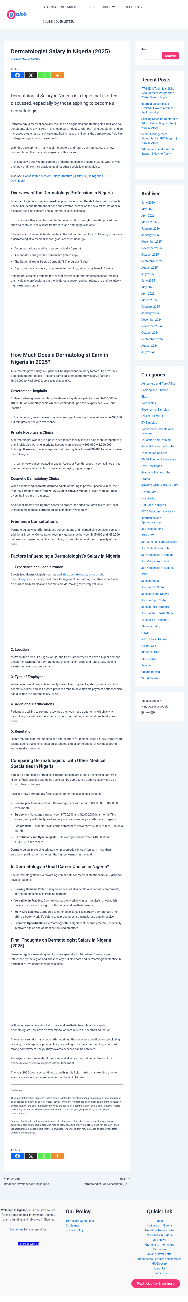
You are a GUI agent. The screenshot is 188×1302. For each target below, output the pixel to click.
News (144, 620)
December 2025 (151, 229)
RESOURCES (131, 8)
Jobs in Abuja (150, 568)
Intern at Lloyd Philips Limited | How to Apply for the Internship (157, 96)
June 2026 (148, 190)
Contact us (16, 1217)
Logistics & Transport (155, 607)
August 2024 (149, 333)
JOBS (92, 8)
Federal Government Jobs (157, 434)
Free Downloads (151, 453)
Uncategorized (150, 659)
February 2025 (150, 294)
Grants (145, 466)
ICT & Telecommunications (158, 499)
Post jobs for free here (156, 1271)
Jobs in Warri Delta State (157, 601)
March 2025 (149, 288)
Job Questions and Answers (159, 529)
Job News (159, 1227)
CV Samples (149, 410)
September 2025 (152, 249)
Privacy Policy (75, 1218)
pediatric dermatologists (72, 562)
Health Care (148, 479)
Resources (160, 1237)
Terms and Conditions (80, 1208)
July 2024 (147, 340)
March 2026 (149, 210)
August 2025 (149, 255)
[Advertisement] (67, 305)
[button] (81, 8)
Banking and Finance (154, 378)
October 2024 (150, 320)
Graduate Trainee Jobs (155, 460)
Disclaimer (72, 1213)
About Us (159, 1256)
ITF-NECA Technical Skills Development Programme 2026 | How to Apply (157, 81)
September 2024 (152, 327)
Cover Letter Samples (155, 397)
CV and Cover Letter (159, 1241)
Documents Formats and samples (159, 1246)
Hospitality (148, 486)
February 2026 (150, 216)
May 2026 (147, 197)
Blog (144, 384)
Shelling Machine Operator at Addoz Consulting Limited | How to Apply (159, 111)
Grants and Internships (159, 1232)
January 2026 (150, 223)
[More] (57, 63)
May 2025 (147, 275)
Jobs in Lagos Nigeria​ (155, 581)
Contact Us (160, 1261)
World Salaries (150, 666)
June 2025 (148, 268)
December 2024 (151, 307)
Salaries (146, 653)
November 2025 (151, 236)
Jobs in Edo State (152, 575)
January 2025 (150, 301)
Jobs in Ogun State (153, 588)
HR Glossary (160, 1251)
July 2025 (147, 262)
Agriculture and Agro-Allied (158, 371)
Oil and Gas (148, 633)
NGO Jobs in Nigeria (154, 627)
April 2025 (147, 281)
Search (145, 37)
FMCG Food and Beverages (158, 447)
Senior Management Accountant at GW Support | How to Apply (159, 126)
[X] (31, 63)
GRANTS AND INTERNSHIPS (63, 8)
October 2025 (150, 242)
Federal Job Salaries (154, 440)
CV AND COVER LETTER (164, 8)
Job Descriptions (152, 516)
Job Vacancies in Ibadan (157, 542)
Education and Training (155, 427)
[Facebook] (17, 63)
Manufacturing (150, 614)
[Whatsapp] (44, 63)
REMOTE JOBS (150, 640)
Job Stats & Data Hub (155, 536)
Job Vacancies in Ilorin (155, 549)
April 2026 (147, 203)
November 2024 (151, 314)
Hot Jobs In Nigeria (153, 492)
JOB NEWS (109, 8)
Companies (148, 391)
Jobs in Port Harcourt (155, 594)
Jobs (159, 1208)
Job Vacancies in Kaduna (157, 555)
